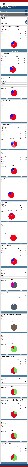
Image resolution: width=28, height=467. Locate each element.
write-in (2, 85)
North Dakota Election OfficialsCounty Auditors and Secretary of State (16, 4)
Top (21, 98)
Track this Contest (4, 29)
